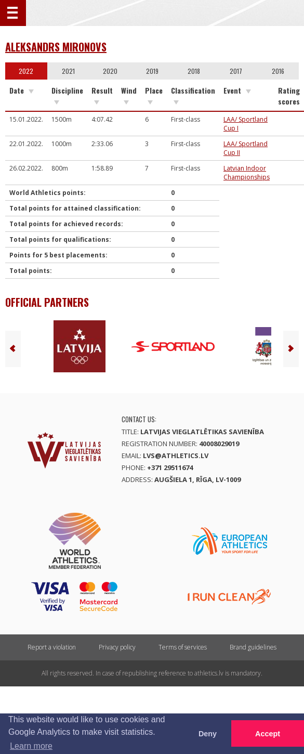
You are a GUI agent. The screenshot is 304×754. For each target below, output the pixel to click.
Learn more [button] (31, 746)
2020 (110, 71)
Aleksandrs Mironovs (56, 47)
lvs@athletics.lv (175, 455)
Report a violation (52, 647)
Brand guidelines (253, 647)
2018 (194, 71)
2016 (278, 71)
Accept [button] (267, 734)
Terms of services (182, 647)
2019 (152, 71)
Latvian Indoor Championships (246, 172)
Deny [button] (208, 734)
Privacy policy (117, 647)
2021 (68, 71)
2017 (236, 71)
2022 (26, 71)
